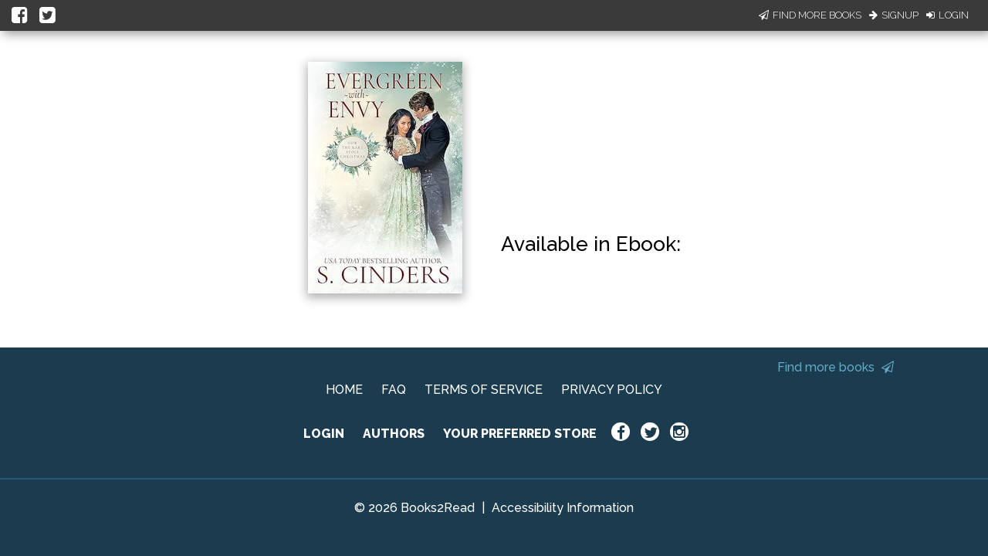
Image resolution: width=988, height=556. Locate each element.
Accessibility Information (563, 507)
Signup (894, 15)
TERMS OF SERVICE (484, 389)
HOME (344, 389)
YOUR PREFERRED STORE (520, 433)
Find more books (835, 367)
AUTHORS (394, 433)
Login (947, 15)
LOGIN (323, 433)
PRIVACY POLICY (611, 389)
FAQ (393, 389)
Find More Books (810, 15)
